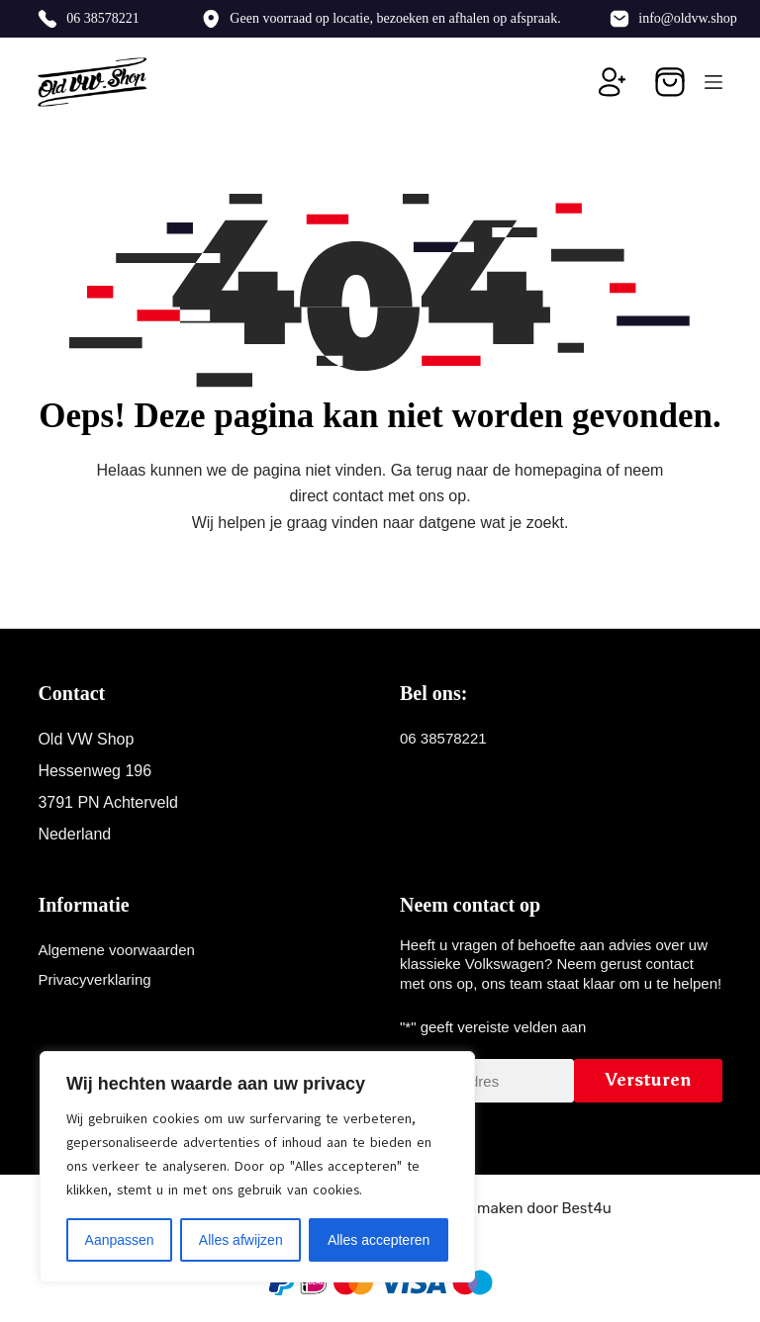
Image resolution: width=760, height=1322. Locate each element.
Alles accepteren (379, 1240)
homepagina (558, 470)
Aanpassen (119, 1240)
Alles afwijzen (241, 1240)
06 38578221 (103, 18)
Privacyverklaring (94, 979)
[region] (257, 1166)
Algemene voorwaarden (116, 949)
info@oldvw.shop (687, 18)
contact (358, 495)
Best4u (586, 1208)
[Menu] (713, 82)
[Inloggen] (612, 82)
